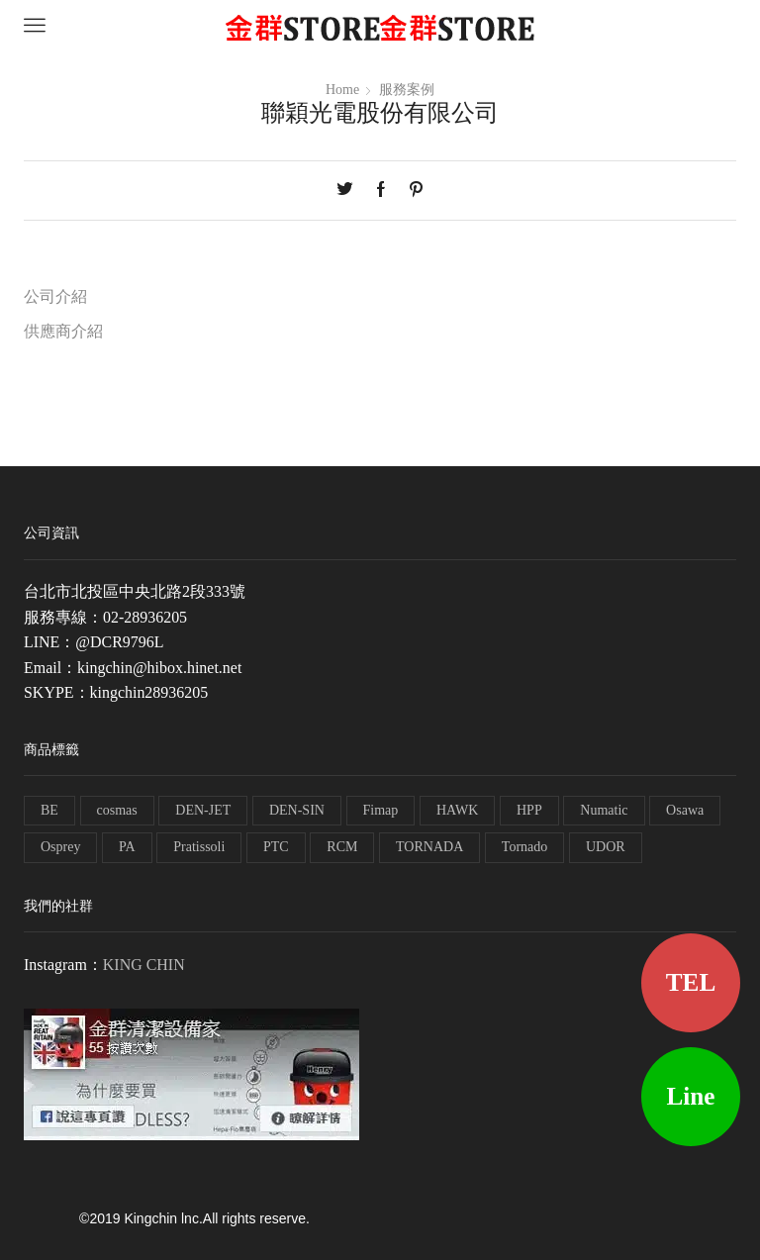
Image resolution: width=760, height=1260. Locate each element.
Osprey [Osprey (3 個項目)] (60, 846)
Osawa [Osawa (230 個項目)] (685, 810)
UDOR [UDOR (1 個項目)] (605, 846)
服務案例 (406, 89)
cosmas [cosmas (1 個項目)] (117, 810)
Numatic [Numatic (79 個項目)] (603, 810)
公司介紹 (55, 296)
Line (691, 1096)
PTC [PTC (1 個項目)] (276, 846)
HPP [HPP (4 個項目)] (529, 810)
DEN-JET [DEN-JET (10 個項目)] (203, 810)
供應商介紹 (63, 331)
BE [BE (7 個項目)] (49, 810)
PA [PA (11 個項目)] (127, 846)
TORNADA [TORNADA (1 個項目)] (429, 846)
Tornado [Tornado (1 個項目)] (524, 846)
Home (342, 89)
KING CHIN (144, 964)
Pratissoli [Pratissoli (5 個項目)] (199, 846)
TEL (690, 982)
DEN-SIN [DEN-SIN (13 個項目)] (297, 810)
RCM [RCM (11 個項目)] (342, 846)
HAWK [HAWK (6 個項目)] (457, 810)
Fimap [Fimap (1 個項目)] (381, 810)
